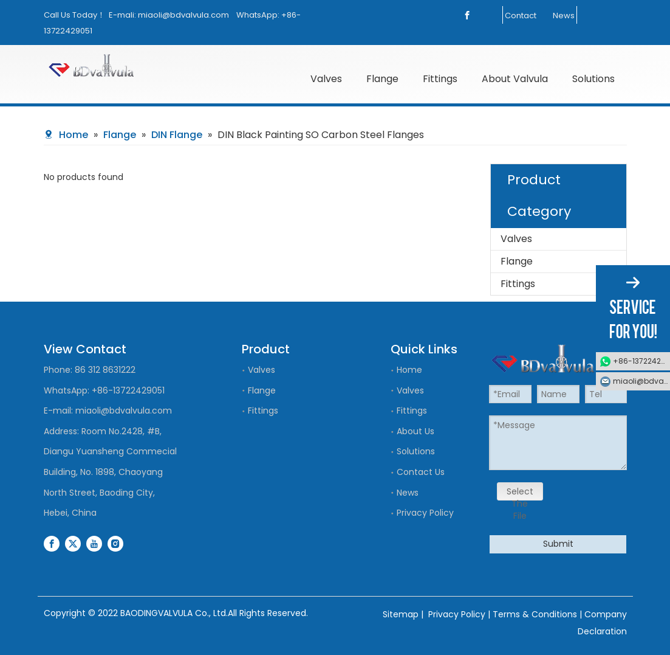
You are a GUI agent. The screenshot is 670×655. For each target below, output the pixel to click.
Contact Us (421, 472)
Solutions (416, 451)
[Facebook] (467, 15)
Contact (520, 15)
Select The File (520, 493)
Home (409, 370)
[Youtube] (94, 544)
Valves (516, 239)
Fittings (518, 284)
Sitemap (401, 614)
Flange (517, 261)
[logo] (112, 65)
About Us (415, 431)
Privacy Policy (425, 513)
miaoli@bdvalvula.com (183, 15)
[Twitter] (73, 544)
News (564, 15)
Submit (558, 544)
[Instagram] (115, 544)
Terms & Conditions (535, 614)
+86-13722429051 (128, 390)
